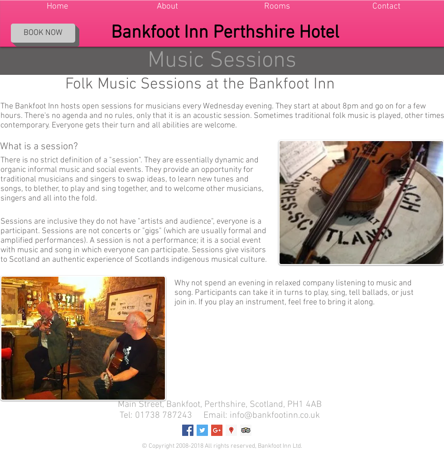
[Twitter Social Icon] (202, 430)
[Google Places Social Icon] (231, 430)
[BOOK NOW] (43, 33)
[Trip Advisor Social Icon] (245, 430)
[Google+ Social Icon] (216, 430)
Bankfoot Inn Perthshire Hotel (225, 33)
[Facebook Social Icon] (187, 430)
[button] (167, 6)
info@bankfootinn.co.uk (275, 415)
